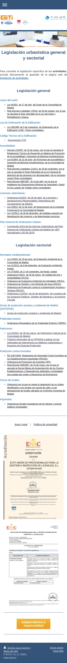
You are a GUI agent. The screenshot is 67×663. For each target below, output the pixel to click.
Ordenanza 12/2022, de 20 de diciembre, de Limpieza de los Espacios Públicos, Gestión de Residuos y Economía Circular (36, 296)
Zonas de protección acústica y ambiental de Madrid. (34, 313)
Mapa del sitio (11, 651)
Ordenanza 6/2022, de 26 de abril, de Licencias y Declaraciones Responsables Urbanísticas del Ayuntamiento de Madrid (32, 200)
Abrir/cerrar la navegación (33, 5)
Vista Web (58, 651)
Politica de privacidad (45, 424)
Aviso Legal (20, 424)
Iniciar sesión (56, 647)
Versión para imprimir (17, 648)
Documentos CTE (17, 140)
